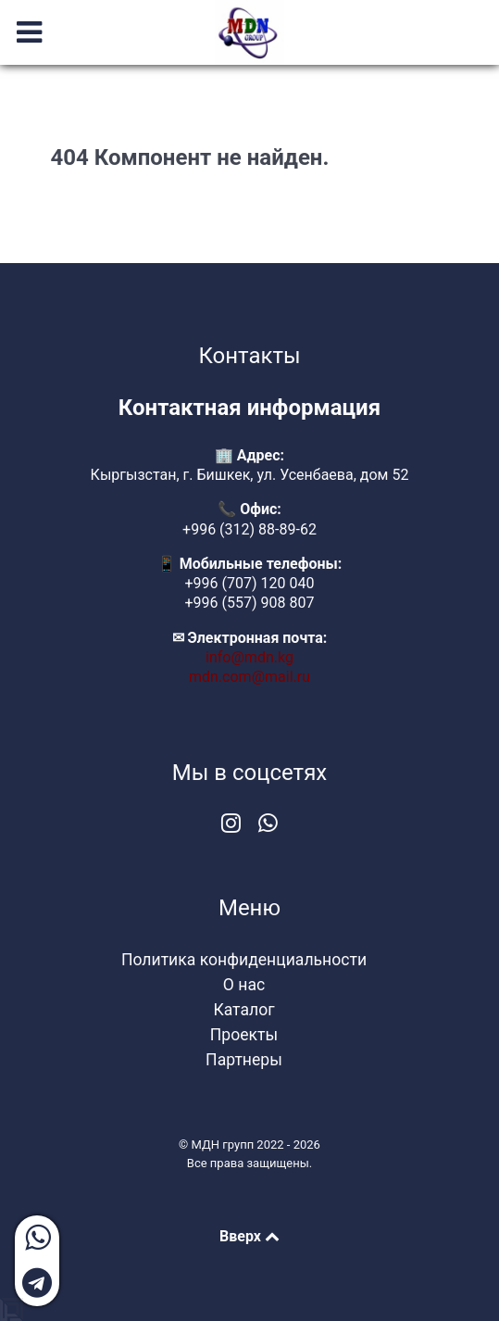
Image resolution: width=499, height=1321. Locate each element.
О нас (244, 984)
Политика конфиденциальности (244, 959)
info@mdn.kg (249, 657)
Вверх (249, 1236)
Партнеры (244, 1060)
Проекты (244, 1034)
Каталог (243, 1009)
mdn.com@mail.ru (249, 677)
